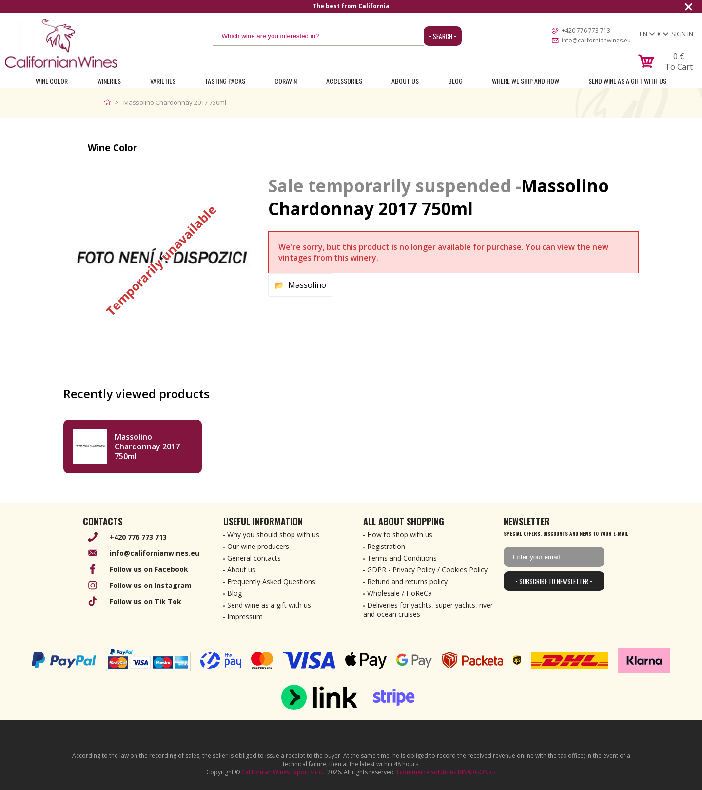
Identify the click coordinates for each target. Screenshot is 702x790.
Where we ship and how (525, 81)
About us (241, 569)
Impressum (245, 616)
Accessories (344, 81)
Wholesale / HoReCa (399, 593)
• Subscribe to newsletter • (553, 581)
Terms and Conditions (402, 558)
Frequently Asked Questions (271, 581)
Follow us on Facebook (149, 569)
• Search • (442, 36)
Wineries (109, 81)
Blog (455, 81)
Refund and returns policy (407, 581)
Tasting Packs (225, 81)
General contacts (254, 558)
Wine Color (52, 81)
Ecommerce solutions (426, 772)
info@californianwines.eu (596, 40)
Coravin (285, 81)
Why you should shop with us (273, 534)
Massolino (307, 285)
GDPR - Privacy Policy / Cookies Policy (427, 569)
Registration (386, 546)
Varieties (163, 81)
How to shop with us (399, 534)
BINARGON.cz (477, 772)
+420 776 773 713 (586, 30)
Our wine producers (258, 546)
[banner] (61, 43)
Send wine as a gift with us (627, 81)
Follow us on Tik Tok (145, 601)
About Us (405, 81)
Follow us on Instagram (151, 585)
